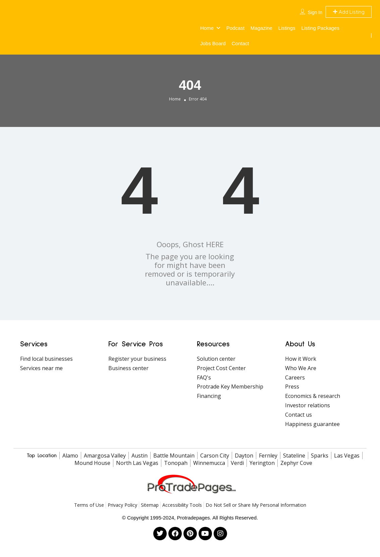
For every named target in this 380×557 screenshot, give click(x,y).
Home (207, 28)
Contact (240, 43)
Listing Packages (320, 28)
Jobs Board (213, 43)
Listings (286, 28)
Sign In (315, 12)
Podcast (235, 28)
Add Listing (349, 12)
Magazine (261, 28)
